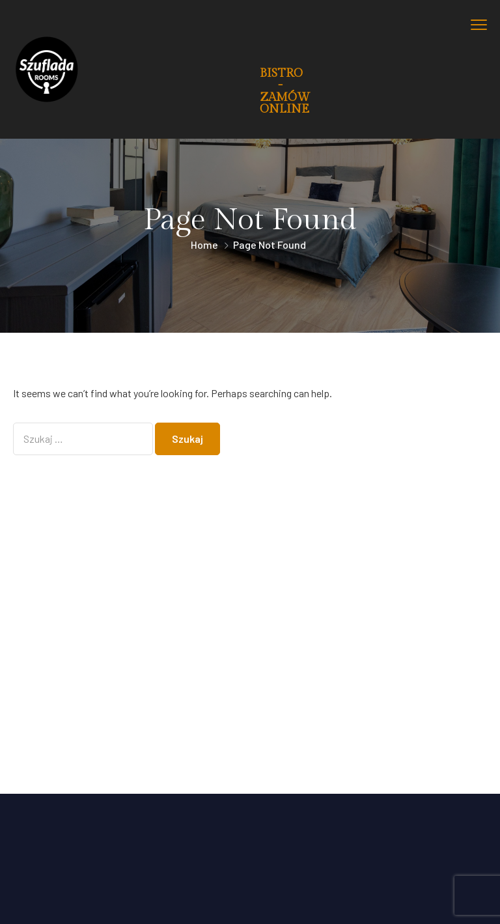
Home (204, 244)
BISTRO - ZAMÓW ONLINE (285, 91)
